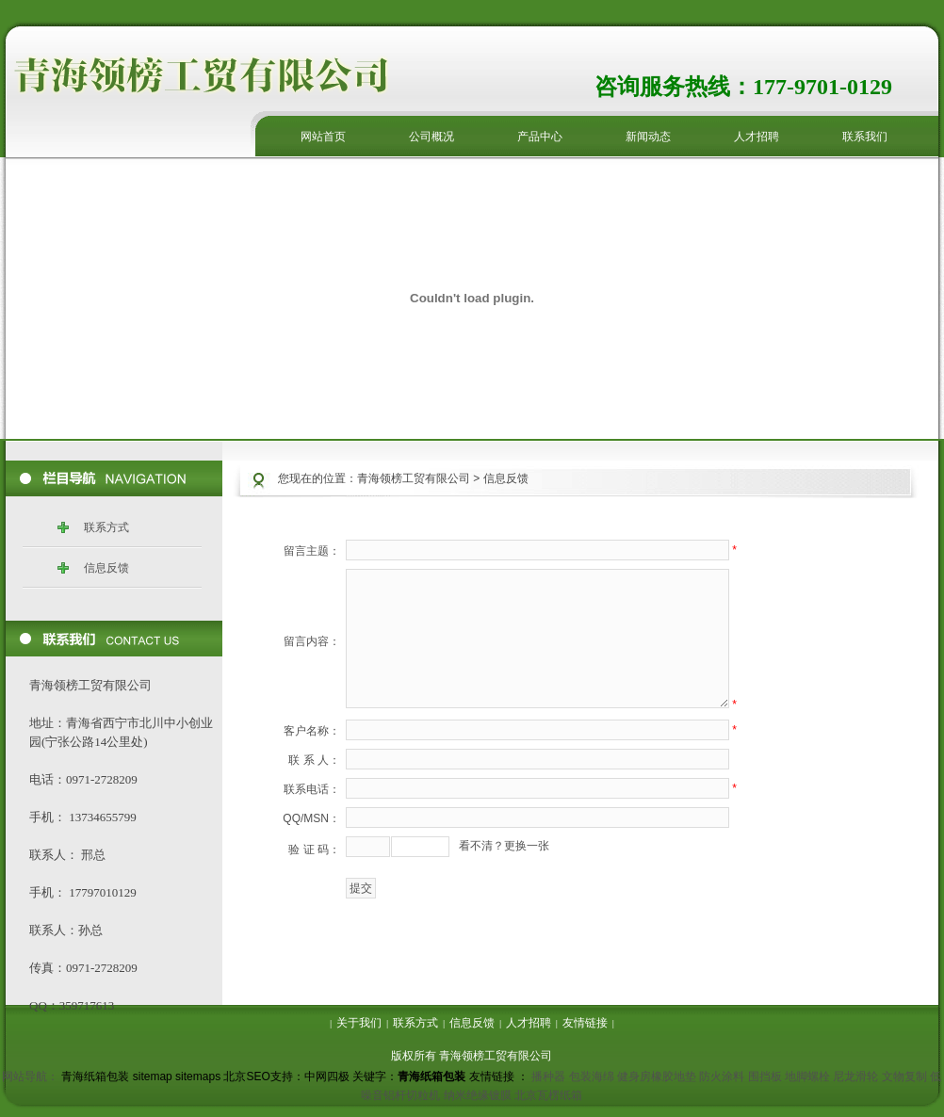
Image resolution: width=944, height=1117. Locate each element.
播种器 (548, 1076)
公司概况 (431, 136)
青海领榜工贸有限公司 (413, 478)
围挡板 (765, 1076)
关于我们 (359, 1022)
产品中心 (539, 136)
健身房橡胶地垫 (656, 1076)
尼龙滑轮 (855, 1076)
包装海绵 (591, 1076)
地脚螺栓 (807, 1076)
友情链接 (585, 1022)
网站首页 (323, 136)
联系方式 (106, 527)
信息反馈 (106, 568)
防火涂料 (721, 1076)
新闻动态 (648, 136)
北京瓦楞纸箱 (548, 1095)
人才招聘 (756, 136)
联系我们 (864, 136)
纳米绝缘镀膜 (478, 1095)
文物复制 (904, 1076)
